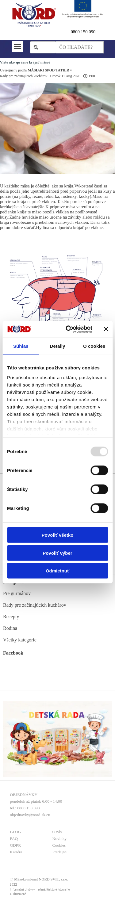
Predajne (59, 852)
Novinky (59, 838)
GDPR (15, 845)
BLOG (15, 832)
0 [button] (72, 31)
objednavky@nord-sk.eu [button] (30, 814)
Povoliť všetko (58, 535)
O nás (57, 832)
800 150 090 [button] (84, 31)
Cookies (59, 845)
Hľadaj (46, 47)
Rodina (10, 628)
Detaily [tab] (57, 346)
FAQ (14, 838)
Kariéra (16, 852)
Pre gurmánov (17, 593)
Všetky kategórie (19, 639)
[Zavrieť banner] (106, 329)
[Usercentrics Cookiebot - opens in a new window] (68, 329)
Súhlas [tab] (21, 346)
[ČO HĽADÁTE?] (79, 47)
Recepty (11, 616)
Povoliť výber (57, 552)
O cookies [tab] (94, 346)
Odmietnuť (57, 570)
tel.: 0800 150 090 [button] (25, 808)
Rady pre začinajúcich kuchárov (34, 605)
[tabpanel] (87, 31)
